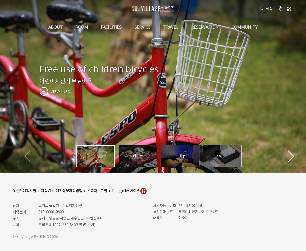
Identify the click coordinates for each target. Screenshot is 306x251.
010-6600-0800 (51, 211)
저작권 (46, 190)
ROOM (81, 27)
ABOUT (55, 27)
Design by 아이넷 (129, 190)
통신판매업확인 (24, 190)
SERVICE (142, 27)
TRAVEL (170, 27)
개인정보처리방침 (69, 190)
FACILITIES (111, 27)
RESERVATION (205, 27)
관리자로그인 (97, 190)
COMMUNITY (245, 27)
